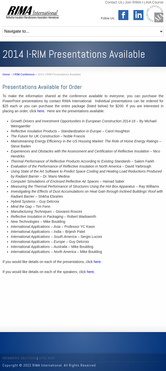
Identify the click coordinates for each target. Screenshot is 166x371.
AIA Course (154, 2)
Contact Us (113, 2)
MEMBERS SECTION (19, 358)
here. (91, 272)
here (40, 111)
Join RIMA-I (134, 2)
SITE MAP (47, 358)
